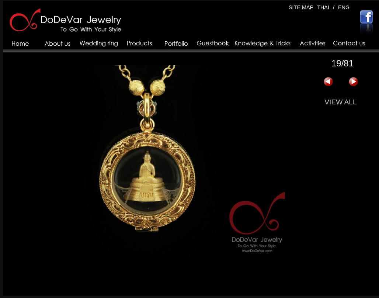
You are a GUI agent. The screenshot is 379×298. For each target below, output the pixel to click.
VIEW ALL (340, 102)
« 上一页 (328, 82)
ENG (344, 7)
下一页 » (353, 82)
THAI (323, 7)
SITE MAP (301, 7)
